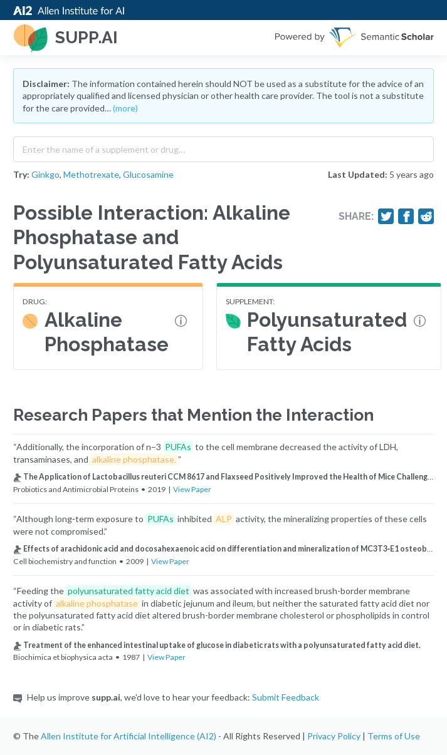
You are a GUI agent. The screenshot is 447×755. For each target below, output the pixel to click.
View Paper (192, 489)
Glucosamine (148, 174)
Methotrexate (91, 174)
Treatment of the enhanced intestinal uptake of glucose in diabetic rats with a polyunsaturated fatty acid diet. (217, 645)
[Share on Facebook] (406, 216)
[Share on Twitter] (386, 216)
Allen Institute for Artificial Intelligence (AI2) (128, 736)
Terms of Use (393, 736)
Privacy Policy (333, 736)
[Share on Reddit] (426, 216)
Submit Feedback (285, 697)
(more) (125, 108)
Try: (21, 174)
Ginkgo (45, 174)
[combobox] (223, 146)
